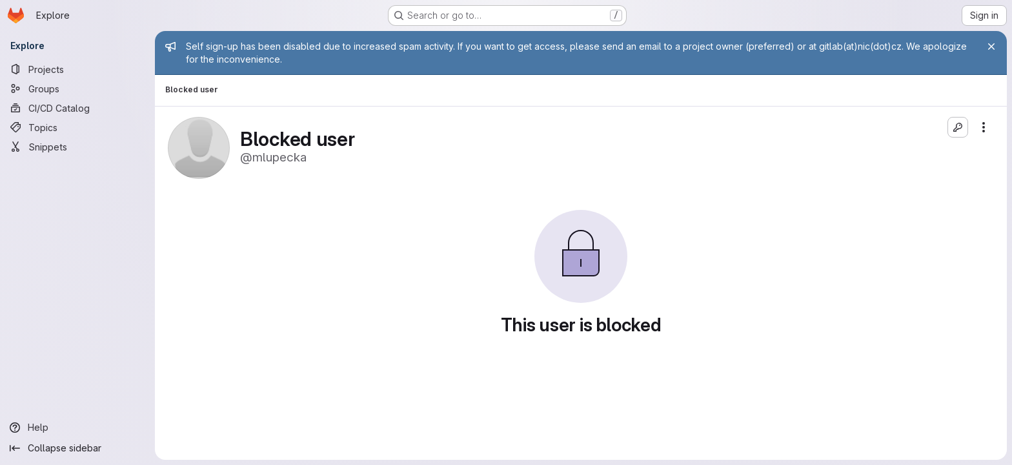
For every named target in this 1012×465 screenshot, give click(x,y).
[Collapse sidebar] (77, 448)
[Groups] (77, 88)
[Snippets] (77, 147)
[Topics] (77, 127)
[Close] (991, 46)
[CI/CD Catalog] (77, 108)
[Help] (77, 427)
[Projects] (77, 69)
